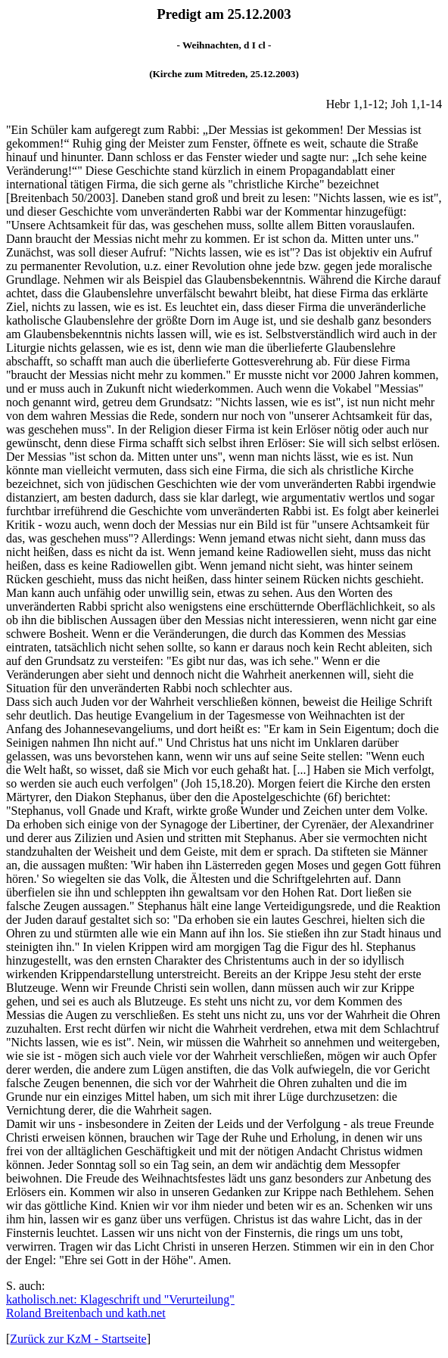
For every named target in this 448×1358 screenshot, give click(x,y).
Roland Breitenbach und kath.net (86, 1313)
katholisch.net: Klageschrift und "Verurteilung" (120, 1299)
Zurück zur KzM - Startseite (78, 1338)
